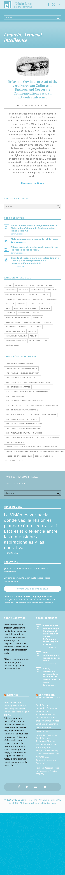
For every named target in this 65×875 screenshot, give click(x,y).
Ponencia (32, 334)
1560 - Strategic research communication (22, 431)
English (31, 306)
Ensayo (40, 306)
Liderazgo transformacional (17, 320)
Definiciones (38, 301)
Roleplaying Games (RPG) (15, 343)
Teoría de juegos (12, 347)
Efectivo (21, 306)
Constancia (10, 301)
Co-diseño (23, 292)
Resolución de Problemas (16, 338)
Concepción (32, 297)
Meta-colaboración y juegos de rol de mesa (34, 241)
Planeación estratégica (15, 334)
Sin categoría (34, 343)
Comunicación (51, 292)
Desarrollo (52, 301)
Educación (9, 306)
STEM (45, 343)
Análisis (8, 287)
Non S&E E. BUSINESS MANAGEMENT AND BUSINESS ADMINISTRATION (31, 449)
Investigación (23, 315)
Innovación (10, 315)
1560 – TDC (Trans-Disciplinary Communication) (24, 435)
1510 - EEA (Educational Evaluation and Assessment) (26, 394)
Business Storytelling (24, 287)
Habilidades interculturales (26, 311)
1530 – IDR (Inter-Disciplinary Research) (21, 412)
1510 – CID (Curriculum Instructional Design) (24, 403)
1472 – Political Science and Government (22, 375)
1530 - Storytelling (13, 408)
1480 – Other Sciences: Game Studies (20, 380)
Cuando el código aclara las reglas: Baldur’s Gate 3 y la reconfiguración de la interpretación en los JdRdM (35, 263)
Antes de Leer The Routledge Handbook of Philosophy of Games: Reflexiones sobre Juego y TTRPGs (34, 230)
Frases (8, 311)
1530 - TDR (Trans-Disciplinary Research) (41, 408)
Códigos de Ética (15, 486)
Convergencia (24, 301)
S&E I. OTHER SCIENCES (14, 463)
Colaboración (37, 292)
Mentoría (47, 324)
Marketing (37, 320)
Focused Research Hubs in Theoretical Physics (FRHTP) (47, 773)
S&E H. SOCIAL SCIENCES (44, 458)
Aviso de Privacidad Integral (22, 479)
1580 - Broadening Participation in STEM (21, 440)
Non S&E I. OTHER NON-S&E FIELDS (18, 458)
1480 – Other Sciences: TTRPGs (17, 389)
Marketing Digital (12, 324)
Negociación (36, 329)
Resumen (33, 338)
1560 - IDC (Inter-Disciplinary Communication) (23, 426)
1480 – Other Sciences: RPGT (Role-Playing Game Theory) (28, 385)
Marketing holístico (31, 324)
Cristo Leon (42, 108)
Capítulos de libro (44, 287)
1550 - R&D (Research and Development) (21, 421)
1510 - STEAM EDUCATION (14, 398)
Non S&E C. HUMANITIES (14, 444)
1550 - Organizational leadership (42, 417)
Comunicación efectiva (14, 297)
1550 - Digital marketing (15, 417)
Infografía (45, 311)
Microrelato (10, 329)
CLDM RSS (12, 697)
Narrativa (23, 329)
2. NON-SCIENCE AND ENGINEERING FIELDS (21, 371)
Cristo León (23, 4)
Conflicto (45, 297)
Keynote (36, 315)
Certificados (10, 292)
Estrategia (51, 306)
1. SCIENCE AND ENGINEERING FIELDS (19, 366)
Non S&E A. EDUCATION (50, 440)
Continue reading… (32, 185)
